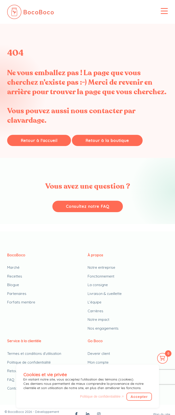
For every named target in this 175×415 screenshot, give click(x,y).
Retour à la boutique (107, 140)
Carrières (95, 311)
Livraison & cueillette (105, 293)
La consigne (98, 285)
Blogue (13, 285)
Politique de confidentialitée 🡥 (102, 396)
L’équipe (94, 302)
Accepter (139, 397)
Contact (13, 388)
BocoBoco (16, 412)
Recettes (14, 276)
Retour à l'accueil (39, 140)
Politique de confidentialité (29, 362)
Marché (13, 267)
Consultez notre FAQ (87, 206)
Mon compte (98, 362)
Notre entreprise (101, 267)
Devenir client (99, 353)
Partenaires (16, 293)
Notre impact (98, 319)
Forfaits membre (21, 302)
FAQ (10, 379)
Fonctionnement (101, 276)
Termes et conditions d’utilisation (34, 353)
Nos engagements (103, 328)
